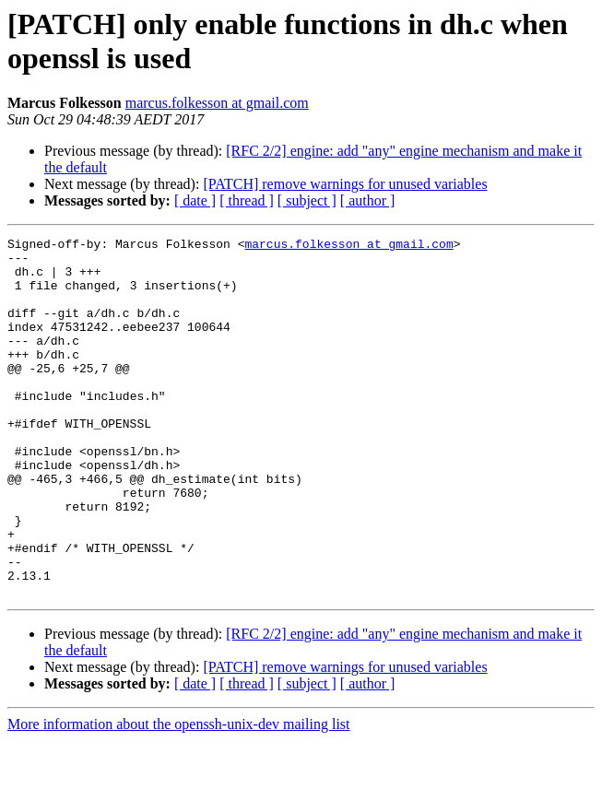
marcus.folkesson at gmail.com (217, 103)
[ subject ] (306, 200)
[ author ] (367, 200)
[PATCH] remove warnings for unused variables (345, 184)
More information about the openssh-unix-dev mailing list (178, 796)
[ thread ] (246, 200)
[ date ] (195, 200)
